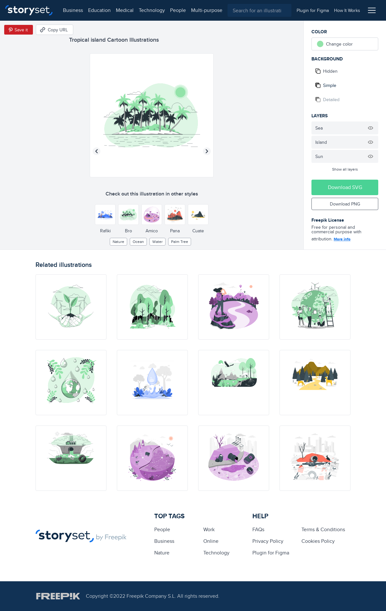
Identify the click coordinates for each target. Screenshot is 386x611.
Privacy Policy (267, 541)
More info (342, 239)
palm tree (179, 241)
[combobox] (259, 10)
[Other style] (105, 214)
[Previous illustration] (96, 151)
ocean (138, 241)
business (73, 10)
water (157, 241)
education (99, 10)
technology (152, 10)
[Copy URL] (54, 30)
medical (125, 10)
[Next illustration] (207, 151)
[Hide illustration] (370, 128)
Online (210, 541)
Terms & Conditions (323, 529)
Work (209, 529)
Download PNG (345, 204)
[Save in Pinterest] (18, 30)
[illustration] (71, 307)
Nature (118, 241)
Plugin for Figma (270, 552)
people (178, 10)
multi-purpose (206, 10)
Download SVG (345, 187)
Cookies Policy (318, 541)
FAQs (258, 529)
